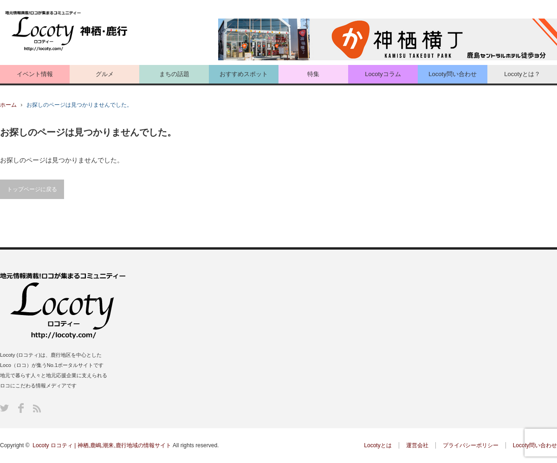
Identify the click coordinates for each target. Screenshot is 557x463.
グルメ (105, 74)
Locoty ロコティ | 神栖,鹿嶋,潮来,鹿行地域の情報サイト (101, 445)
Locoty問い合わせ (452, 74)
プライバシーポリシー (471, 445)
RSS (37, 408)
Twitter (4, 408)
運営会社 (417, 445)
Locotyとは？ (522, 74)
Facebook (21, 408)
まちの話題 (174, 74)
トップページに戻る (32, 189)
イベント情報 (35, 74)
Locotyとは (377, 445)
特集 (313, 74)
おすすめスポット (244, 74)
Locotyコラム (383, 74)
